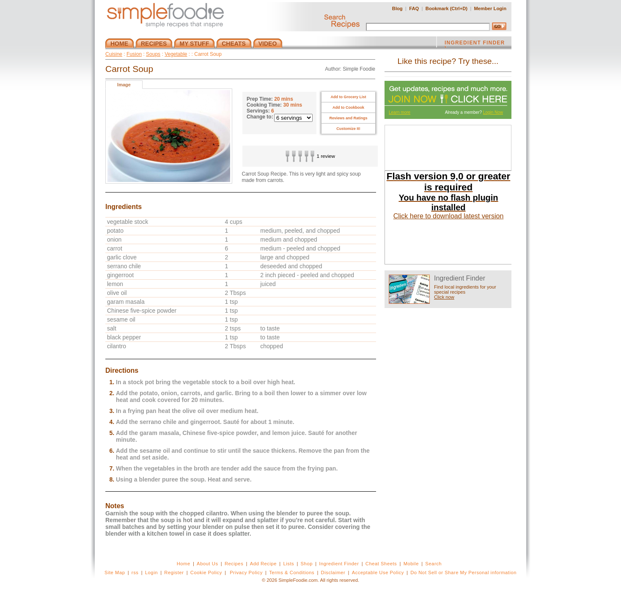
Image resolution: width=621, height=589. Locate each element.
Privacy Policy (246, 572)
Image (124, 84)
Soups (153, 54)
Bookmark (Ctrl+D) (446, 8)
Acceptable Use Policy (378, 572)
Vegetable (176, 54)
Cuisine (113, 54)
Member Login (490, 8)
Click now (444, 297)
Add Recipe (263, 563)
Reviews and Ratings (348, 118)
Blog (397, 8)
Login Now (493, 112)
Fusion (134, 54)
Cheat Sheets (381, 563)
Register (174, 572)
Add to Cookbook (348, 107)
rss (135, 572)
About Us (207, 563)
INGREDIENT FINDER (475, 43)
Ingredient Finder (339, 563)
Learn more (399, 112)
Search (433, 563)
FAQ (414, 8)
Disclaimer (333, 572)
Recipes (234, 563)
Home (183, 563)
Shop (307, 563)
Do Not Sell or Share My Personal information (463, 572)
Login (151, 572)
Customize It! (348, 129)
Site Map (114, 572)
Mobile (411, 563)
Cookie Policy (206, 572)
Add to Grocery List (348, 97)
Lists (288, 563)
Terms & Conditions (291, 572)
